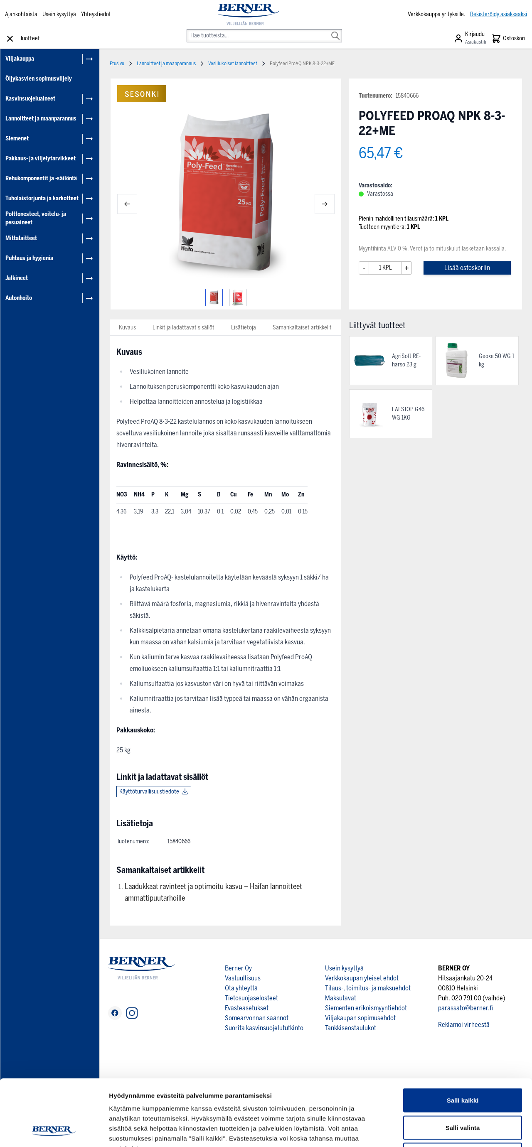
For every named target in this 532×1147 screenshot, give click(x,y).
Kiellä (462, 1092)
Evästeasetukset (246, 1008)
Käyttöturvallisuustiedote (149, 791)
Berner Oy (238, 968)
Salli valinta (463, 1065)
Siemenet (17, 138)
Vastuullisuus (243, 978)
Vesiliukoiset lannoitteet (232, 63)
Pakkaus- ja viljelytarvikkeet (40, 158)
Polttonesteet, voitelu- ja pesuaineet (35, 218)
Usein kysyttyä (59, 14)
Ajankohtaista (21, 14)
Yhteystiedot (96, 14)
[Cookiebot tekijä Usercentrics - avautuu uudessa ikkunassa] (53, 1131)
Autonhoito (18, 298)
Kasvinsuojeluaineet (30, 98)
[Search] (335, 30)
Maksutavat (340, 998)
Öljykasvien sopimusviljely (38, 78)
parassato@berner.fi (465, 1008)
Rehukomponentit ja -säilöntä (41, 178)
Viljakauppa (19, 58)
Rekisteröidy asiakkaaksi (498, 14)
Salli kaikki (463, 1037)
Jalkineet (16, 278)
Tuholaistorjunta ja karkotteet (42, 198)
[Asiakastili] (469, 38)
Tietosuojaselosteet (251, 998)
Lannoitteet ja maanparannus (40, 118)
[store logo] (248, 14)
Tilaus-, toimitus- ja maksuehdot (368, 988)
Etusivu (117, 63)
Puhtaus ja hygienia (29, 258)
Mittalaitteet (21, 238)
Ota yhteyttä (241, 988)
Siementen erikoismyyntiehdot (366, 1008)
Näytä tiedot (444, 1130)
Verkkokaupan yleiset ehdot (362, 978)
